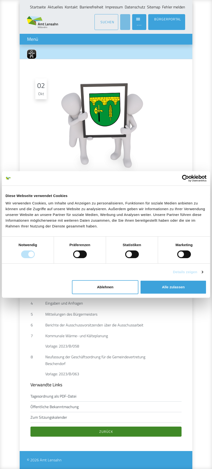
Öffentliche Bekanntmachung (54, 407)
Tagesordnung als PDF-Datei (53, 396)
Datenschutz (135, 7)
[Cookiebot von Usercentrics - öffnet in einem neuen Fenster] (185, 178)
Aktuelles (55, 7)
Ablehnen (105, 287)
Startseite (38, 7)
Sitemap (153, 7)
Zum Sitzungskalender (48, 417)
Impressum (114, 7)
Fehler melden (173, 7)
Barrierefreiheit (91, 7)
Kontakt (71, 7)
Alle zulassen (173, 287)
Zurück (106, 431)
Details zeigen (185, 272)
